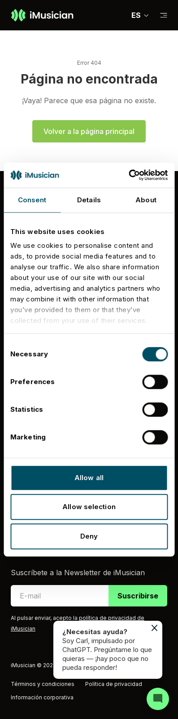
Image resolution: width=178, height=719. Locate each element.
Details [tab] (89, 200)
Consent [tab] (32, 200)
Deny (89, 536)
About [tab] (145, 200)
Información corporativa (42, 697)
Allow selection (89, 506)
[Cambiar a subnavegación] (163, 15)
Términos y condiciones (42, 684)
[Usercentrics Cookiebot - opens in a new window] (128, 175)
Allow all (89, 477)
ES (140, 15)
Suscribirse (137, 595)
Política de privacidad (113, 684)
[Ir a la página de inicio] (42, 15)
